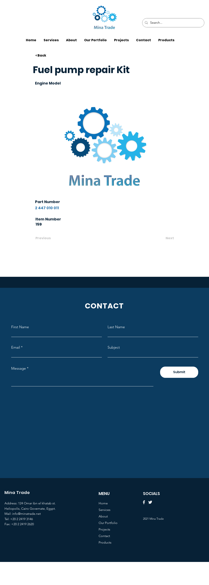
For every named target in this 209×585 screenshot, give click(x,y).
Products (105, 542)
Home (103, 503)
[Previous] (48, 238)
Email (15, 347)
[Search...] (173, 22)
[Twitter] (150, 502)
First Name (20, 327)
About (103, 516)
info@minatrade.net (26, 514)
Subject (114, 347)
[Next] (164, 238)
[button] (166, 38)
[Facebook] (143, 502)
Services (104, 510)
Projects (104, 529)
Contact (104, 536)
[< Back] (48, 55)
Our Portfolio (108, 523)
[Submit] (179, 372)
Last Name (116, 327)
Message (18, 368)
